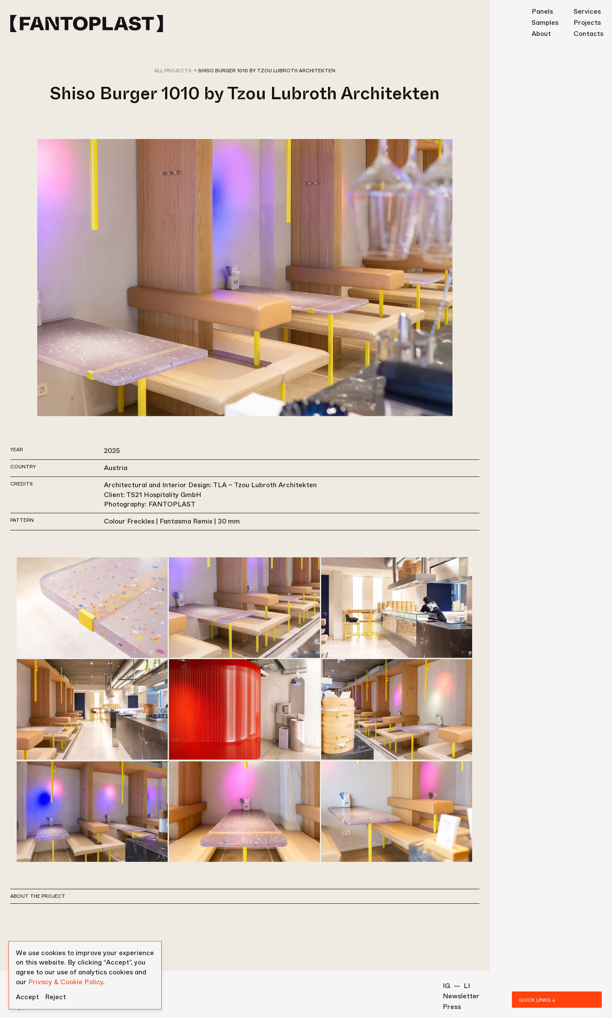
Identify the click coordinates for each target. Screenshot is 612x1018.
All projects (173, 70)
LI (467, 986)
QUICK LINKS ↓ (537, 1000)
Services (587, 11)
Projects (587, 22)
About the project (37, 896)
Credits (21, 483)
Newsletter (461, 996)
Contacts (588, 33)
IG (446, 986)
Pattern (22, 520)
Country (23, 466)
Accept (27, 997)
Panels (542, 11)
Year (16, 449)
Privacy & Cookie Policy (65, 982)
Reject (55, 997)
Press (452, 1007)
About (541, 33)
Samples (545, 22)
